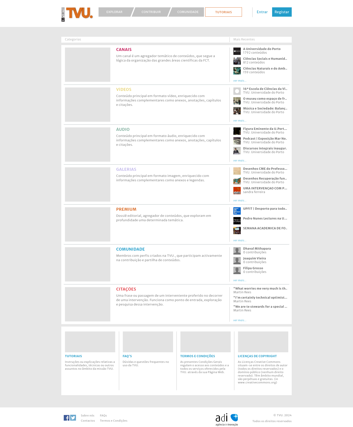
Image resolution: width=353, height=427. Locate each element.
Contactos (88, 420)
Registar (282, 12)
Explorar (114, 12)
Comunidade (188, 12)
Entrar (262, 12)
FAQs (103, 415)
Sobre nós (87, 415)
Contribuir (151, 12)
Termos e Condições (113, 420)
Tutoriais (223, 12)
